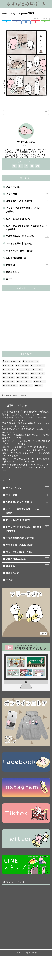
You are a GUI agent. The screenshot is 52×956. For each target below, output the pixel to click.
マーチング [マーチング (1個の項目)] (9, 381)
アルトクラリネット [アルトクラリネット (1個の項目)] (12, 361)
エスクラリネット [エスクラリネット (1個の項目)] (31, 361)
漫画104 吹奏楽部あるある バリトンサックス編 (26, 453)
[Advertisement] (26, 320)
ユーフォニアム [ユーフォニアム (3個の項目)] (25, 381)
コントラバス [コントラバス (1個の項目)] (24, 369)
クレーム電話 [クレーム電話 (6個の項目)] (38, 365)
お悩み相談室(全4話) (27, 257)
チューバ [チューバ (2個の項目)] (9, 373)
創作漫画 (27, 264)
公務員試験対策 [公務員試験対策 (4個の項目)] (11, 385)
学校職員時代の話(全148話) (27, 236)
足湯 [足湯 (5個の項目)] (39, 385)
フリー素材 (27, 193)
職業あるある (27, 271)
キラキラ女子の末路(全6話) (27, 243)
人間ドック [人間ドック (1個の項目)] (40, 381)
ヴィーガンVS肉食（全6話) (27, 250)
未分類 (27, 278)
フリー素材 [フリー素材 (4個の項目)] (23, 377)
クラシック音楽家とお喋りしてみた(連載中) (27, 209)
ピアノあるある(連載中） (27, 218)
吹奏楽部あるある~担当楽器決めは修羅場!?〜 (25, 429)
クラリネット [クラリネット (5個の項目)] (23, 365)
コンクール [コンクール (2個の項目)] (9, 369)
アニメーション (27, 186)
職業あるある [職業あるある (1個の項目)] (27, 385)
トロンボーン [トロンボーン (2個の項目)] (38, 373)
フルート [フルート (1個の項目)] (37, 377)
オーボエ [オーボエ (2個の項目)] (9, 365)
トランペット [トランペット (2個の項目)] (23, 373)
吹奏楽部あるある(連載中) (27, 200)
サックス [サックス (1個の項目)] (38, 369)
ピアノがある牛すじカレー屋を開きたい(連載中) (27, 227)
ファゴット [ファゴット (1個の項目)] (9, 377)
